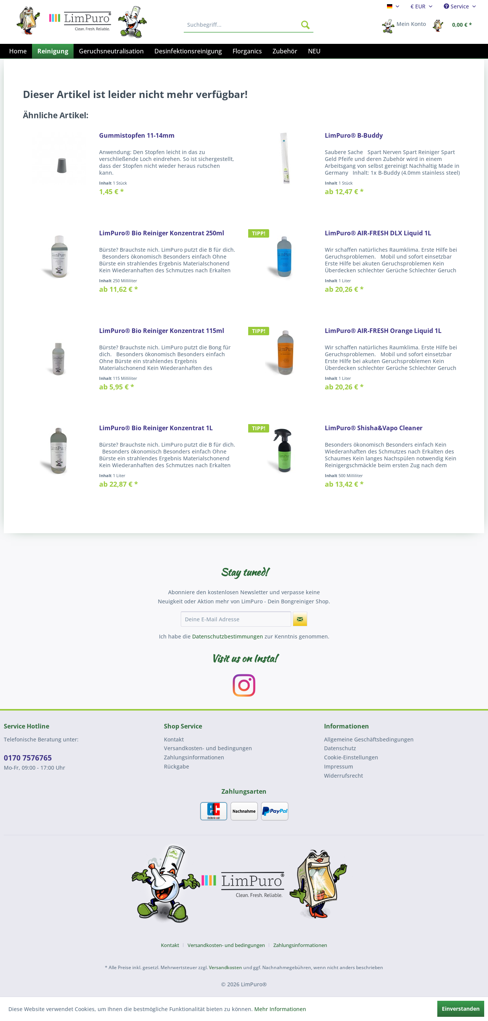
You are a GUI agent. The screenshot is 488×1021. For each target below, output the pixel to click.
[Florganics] (247, 51)
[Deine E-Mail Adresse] (236, 619)
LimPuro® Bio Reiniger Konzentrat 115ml (161, 331)
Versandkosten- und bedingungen (208, 748)
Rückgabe (176, 766)
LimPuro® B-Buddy (354, 136)
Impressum (338, 766)
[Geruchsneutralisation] (111, 51)
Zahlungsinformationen (194, 757)
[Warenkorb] (454, 24)
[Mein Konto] (406, 24)
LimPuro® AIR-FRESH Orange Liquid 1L (383, 331)
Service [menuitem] (457, 6)
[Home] (18, 51)
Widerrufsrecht (343, 775)
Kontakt (174, 739)
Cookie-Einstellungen (351, 757)
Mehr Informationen (280, 1009)
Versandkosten (225, 967)
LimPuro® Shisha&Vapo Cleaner (373, 428)
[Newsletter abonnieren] (300, 619)
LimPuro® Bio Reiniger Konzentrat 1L (156, 428)
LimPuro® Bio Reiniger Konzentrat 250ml (161, 233)
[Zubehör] (285, 51)
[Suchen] (305, 24)
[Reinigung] (53, 51)
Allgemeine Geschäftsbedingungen (369, 739)
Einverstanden (461, 1008)
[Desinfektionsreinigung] (188, 51)
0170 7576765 (28, 758)
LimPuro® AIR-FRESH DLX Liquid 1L (378, 233)
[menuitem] (393, 6)
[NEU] (314, 51)
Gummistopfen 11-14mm (137, 136)
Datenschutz (340, 748)
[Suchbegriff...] (248, 24)
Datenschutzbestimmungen (227, 636)
